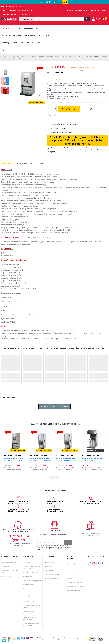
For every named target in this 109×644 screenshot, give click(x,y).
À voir (65, 2)
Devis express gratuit (52, 579)
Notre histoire (6, 567)
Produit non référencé (52, 575)
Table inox (74, 150)
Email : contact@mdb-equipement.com (16, 10)
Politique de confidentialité (75, 574)
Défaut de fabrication (73, 591)
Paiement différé (28, 585)
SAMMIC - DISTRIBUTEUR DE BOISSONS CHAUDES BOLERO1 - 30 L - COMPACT (66, 460)
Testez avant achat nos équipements (30, 619)
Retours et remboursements (75, 587)
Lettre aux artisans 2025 (9, 563)
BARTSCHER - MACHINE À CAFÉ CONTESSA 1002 (92, 460)
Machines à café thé (55, 73)
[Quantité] (50, 109)
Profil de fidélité (6, 577)
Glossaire (48, 567)
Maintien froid (56, 148)
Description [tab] (6, 163)
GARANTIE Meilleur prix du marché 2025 (16, 14)
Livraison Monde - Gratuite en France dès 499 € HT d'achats (86, 10)
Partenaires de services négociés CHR (31, 625)
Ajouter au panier (68, 109)
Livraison (69, 578)
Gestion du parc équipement (32, 581)
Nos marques (49, 571)
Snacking (83, 150)
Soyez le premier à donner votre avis (54, 407)
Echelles (90, 150)
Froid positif (90, 148)
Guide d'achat (49, 563)
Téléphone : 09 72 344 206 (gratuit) (12, 6)
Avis (41, 163)
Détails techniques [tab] (25, 163)
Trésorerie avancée (29, 563)
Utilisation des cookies (74, 583)
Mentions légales (72, 564)
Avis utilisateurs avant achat (32, 573)
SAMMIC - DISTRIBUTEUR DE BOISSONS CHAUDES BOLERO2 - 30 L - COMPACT (40, 460)
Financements (27, 577)
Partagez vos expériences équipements (31, 568)
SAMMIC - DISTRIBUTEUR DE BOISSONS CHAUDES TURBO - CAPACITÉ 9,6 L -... (14, 460)
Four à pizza (66, 150)
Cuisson (98, 148)
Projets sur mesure (29, 601)
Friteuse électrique (53, 150)
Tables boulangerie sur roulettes (73, 148)
